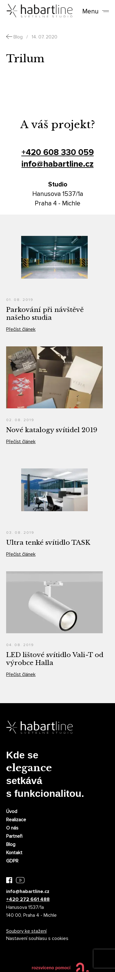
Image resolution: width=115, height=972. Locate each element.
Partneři (14, 836)
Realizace (16, 820)
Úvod (11, 811)
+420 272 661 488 (28, 899)
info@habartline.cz (57, 164)
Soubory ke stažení (26, 931)
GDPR (12, 861)
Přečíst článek (21, 329)
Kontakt (14, 853)
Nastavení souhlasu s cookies (37, 938)
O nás (12, 828)
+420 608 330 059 (57, 152)
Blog (10, 844)
